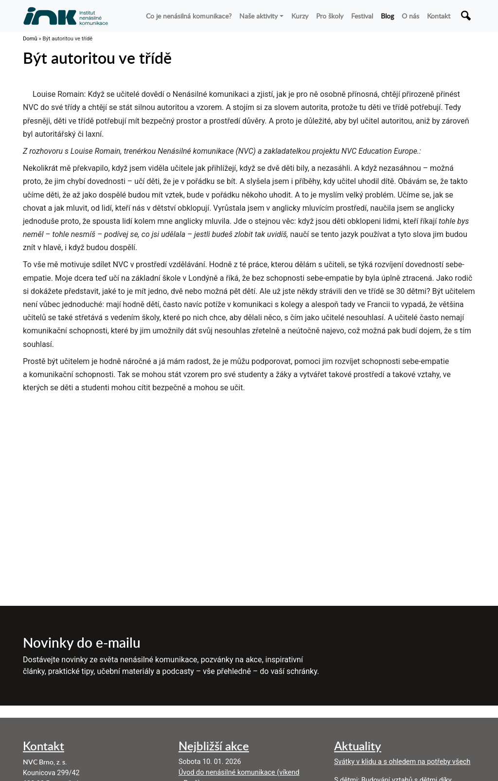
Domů (30, 39)
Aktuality (357, 746)
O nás (410, 15)
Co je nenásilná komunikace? (188, 15)
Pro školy (329, 15)
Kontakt (438, 15)
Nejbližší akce (213, 746)
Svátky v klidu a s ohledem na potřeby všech (402, 762)
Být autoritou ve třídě (97, 58)
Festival (362, 15)
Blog (387, 15)
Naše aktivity (258, 15)
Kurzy (299, 15)
